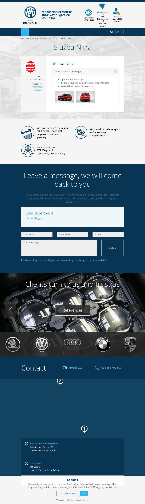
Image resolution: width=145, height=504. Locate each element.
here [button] (85, 500)
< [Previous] (10, 310)
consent (48, 484)
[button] (84, 429)
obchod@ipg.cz (34, 218)
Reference (33, 38)
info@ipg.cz (75, 367)
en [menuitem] (118, 32)
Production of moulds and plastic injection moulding (46, 15)
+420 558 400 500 (110, 367)
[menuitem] (119, 32)
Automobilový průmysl (49, 38)
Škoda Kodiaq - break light (68, 71)
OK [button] (83, 493)
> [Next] (134, 310)
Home (24, 38)
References (73, 310)
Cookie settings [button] (67, 493)
